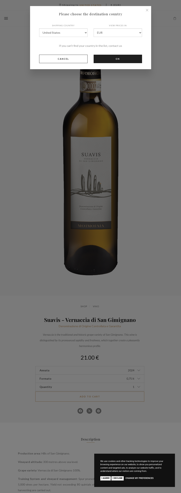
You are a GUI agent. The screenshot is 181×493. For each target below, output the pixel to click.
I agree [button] (105, 478)
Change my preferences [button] (140, 478)
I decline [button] (118, 478)
